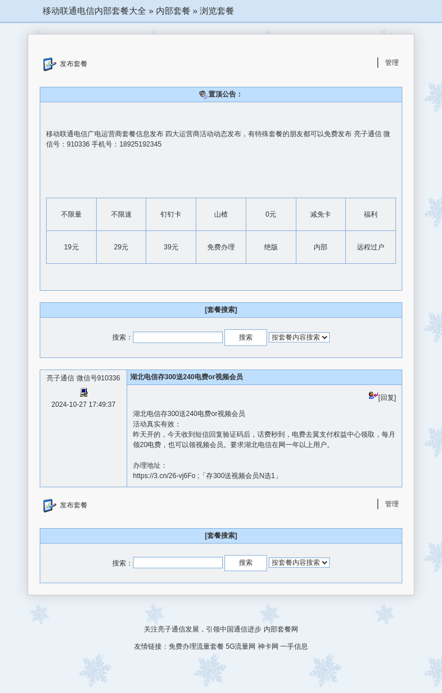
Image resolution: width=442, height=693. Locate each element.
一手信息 (294, 646)
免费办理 (221, 247)
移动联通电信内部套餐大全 (94, 11)
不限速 (121, 214)
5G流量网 (241, 646)
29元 (121, 247)
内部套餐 (173, 11)
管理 (392, 63)
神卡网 (268, 646)
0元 (270, 214)
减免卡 (320, 214)
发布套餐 (65, 64)
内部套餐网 (281, 629)
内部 (320, 247)
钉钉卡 (171, 214)
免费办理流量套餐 (196, 646)
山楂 (221, 214)
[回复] (382, 398)
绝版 (271, 247)
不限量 (71, 214)
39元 (171, 247)
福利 (371, 214)
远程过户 (370, 247)
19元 (71, 247)
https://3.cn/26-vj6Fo (165, 476)
